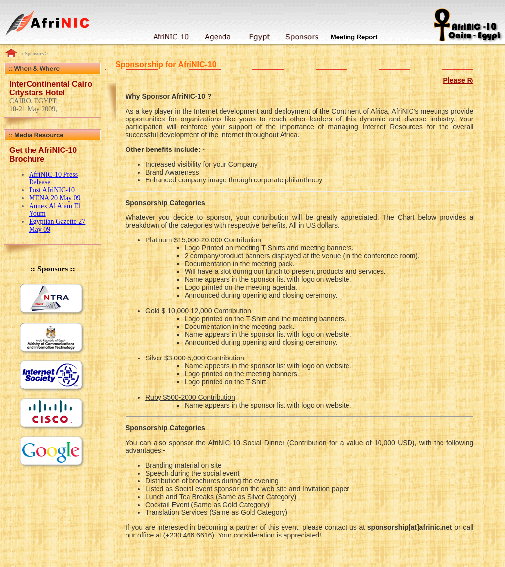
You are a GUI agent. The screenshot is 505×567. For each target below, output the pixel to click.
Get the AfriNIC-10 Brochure (43, 154)
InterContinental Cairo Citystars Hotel (50, 88)
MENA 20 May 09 (55, 198)
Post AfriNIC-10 (52, 190)
